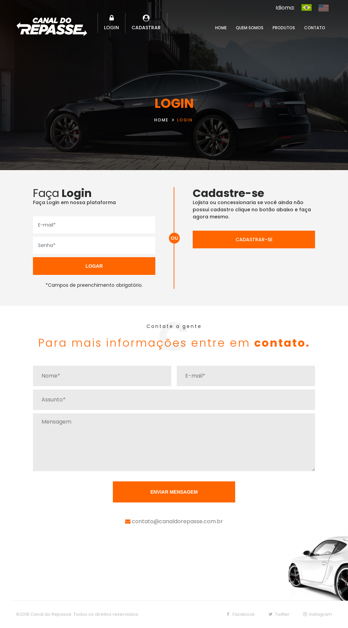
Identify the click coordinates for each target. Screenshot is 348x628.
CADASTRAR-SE (254, 239)
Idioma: (285, 8)
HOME (221, 28)
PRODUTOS (284, 28)
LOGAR (94, 266)
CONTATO (314, 28)
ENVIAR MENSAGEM (173, 492)
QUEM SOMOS (249, 28)
